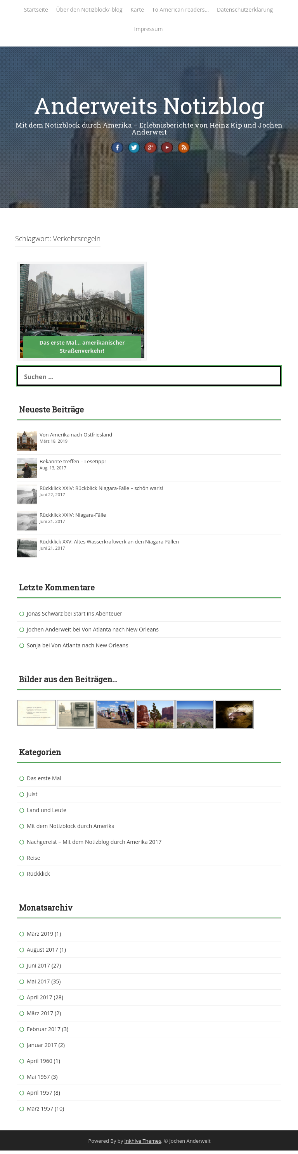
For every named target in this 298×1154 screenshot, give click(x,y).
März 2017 (40, 1016)
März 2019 (40, 937)
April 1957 (39, 1096)
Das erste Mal (44, 781)
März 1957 (40, 1112)
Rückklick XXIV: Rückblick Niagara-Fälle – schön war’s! (101, 491)
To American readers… (180, 9)
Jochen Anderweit (49, 633)
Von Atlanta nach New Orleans (120, 633)
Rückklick (38, 877)
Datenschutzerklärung (245, 9)
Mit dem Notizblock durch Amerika (70, 829)
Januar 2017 (42, 1048)
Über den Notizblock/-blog (89, 9)
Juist (32, 797)
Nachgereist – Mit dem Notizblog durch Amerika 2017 (94, 845)
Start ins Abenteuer (97, 617)
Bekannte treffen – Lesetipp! (73, 464)
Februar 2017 (44, 1032)
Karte (137, 9)
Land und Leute (46, 813)
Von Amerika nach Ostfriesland (76, 438)
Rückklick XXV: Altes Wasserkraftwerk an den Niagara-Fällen (109, 545)
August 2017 (42, 953)
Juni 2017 (38, 969)
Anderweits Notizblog (149, 105)
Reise (33, 861)
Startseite (36, 9)
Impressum (148, 29)
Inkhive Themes (143, 1144)
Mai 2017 (38, 984)
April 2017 (39, 1000)
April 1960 (39, 1064)
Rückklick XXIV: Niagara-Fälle (73, 518)
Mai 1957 (38, 1080)
